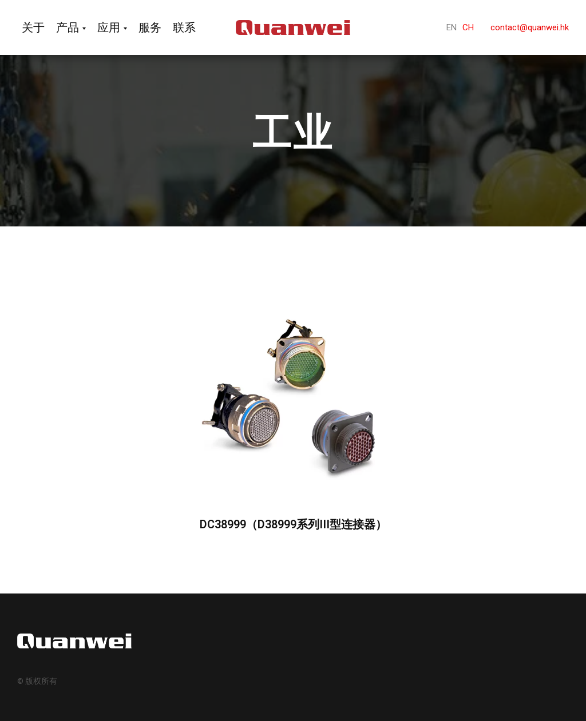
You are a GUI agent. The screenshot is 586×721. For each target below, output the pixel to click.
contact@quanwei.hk (529, 27)
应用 (108, 27)
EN (451, 27)
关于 (33, 27)
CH (468, 27)
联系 (184, 27)
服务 (149, 27)
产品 (67, 27)
